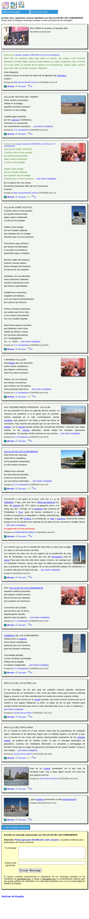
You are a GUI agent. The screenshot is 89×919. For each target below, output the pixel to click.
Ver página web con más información (19, 529)
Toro (20, 512)
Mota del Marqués (46, 502)
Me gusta (21, 86)
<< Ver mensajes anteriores (15, 827)
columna (61, 518)
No (30, 86)
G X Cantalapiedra (21, 130)
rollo (52, 518)
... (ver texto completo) (42, 126)
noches (25, 430)
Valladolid (8, 502)
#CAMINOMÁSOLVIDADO (24, 532)
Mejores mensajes (11, 12)
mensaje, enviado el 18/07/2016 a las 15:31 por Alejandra (37, 55)
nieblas (7, 427)
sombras (8, 420)
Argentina (61, 75)
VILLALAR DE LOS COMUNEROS (21, 451)
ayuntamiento (68, 799)
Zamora (16, 505)
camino (21, 427)
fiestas (11, 363)
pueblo (47, 768)
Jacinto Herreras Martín (23, 713)
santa (6, 560)
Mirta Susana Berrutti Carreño (25, 82)
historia (22, 639)
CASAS (27, 518)
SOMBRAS (9, 635)
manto (37, 699)
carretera (38, 509)
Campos (15, 120)
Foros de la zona (39, 12)
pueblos (40, 799)
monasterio (57, 556)
